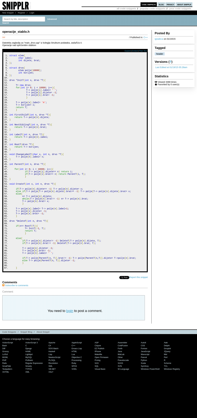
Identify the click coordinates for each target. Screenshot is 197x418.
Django (28, 389)
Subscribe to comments (15, 325)
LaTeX (5, 394)
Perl (165, 397)
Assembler (122, 383)
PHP (4, 400)
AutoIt (143, 383)
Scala (143, 403)
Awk (166, 383)
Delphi (167, 386)
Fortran (144, 389)
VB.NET (52, 409)
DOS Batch (53, 389)
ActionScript (7, 383)
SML (50, 406)
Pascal (144, 397)
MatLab (121, 394)
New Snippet (8, 13)
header (159, 54)
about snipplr (184, 4)
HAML (28, 392)
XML (27, 412)
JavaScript (145, 392)
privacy (170, 4)
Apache (51, 383)
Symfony (145, 406)
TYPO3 (28, 409)
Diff (3, 389)
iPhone (98, 392)
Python (144, 400)
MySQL (28, 397)
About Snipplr (43, 372)
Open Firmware (101, 397)
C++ (146, 37)
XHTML (5, 412)
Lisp (50, 394)
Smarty (28, 406)
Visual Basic (100, 409)
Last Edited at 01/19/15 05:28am (171, 67)
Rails (4, 403)
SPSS (74, 406)
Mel (165, 394)
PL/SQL (51, 400)
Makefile (98, 394)
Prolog (97, 400)
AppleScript (77, 383)
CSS (143, 386)
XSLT (50, 412)
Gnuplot (167, 389)
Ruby (74, 403)
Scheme (167, 403)
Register (21, 13)
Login (31, 13)
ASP (97, 383)
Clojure (98, 386)
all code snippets (126, 8)
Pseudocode (123, 400)
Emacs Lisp (77, 389)
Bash (4, 386)
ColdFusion (123, 386)
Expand (128, 51)
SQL (97, 406)
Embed (135, 51)
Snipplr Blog (26, 372)
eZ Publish (99, 389)
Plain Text (143, 51)
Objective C (77, 397)
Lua (73, 394)
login (69, 351)
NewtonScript (54, 397)
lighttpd (28, 394)
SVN (120, 406)
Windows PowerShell (150, 409)
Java (120, 392)
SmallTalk (6, 406)
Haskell (51, 392)
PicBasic (29, 400)
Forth (120, 389)
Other (120, 397)
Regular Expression (34, 403)
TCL (166, 406)
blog (161, 4)
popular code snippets (152, 8)
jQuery (167, 392)
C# (49, 386)
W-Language (123, 409)
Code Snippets (9, 372)
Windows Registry (172, 409)
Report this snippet (138, 317)
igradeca (159, 39)
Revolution (53, 403)
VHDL (74, 409)
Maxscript (145, 394)
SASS (120, 403)
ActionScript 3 (31, 383)
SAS (97, 403)
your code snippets (180, 8)
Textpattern (7, 409)
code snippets (149, 4)
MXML (5, 397)
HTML (74, 392)
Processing (76, 400)
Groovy (5, 392)
